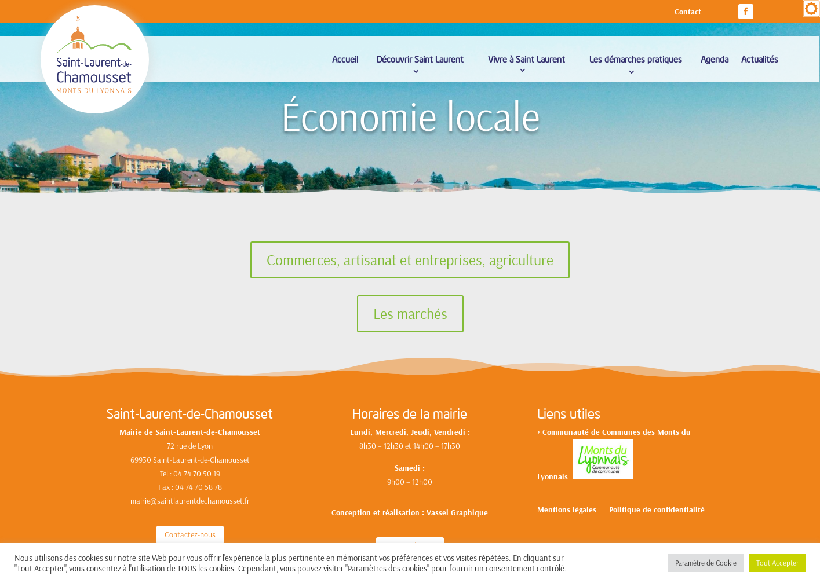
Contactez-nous (190, 534)
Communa (559, 432)
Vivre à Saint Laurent (526, 58)
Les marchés (410, 313)
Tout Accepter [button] (777, 562)
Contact (688, 12)
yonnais (557, 476)
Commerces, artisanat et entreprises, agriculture (410, 259)
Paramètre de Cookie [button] (706, 562)
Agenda (714, 58)
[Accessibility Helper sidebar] (811, 8)
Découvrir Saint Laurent (420, 58)
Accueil (345, 58)
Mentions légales (566, 510)
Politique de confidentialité (657, 510)
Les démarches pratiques (635, 58)
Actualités (759, 58)
